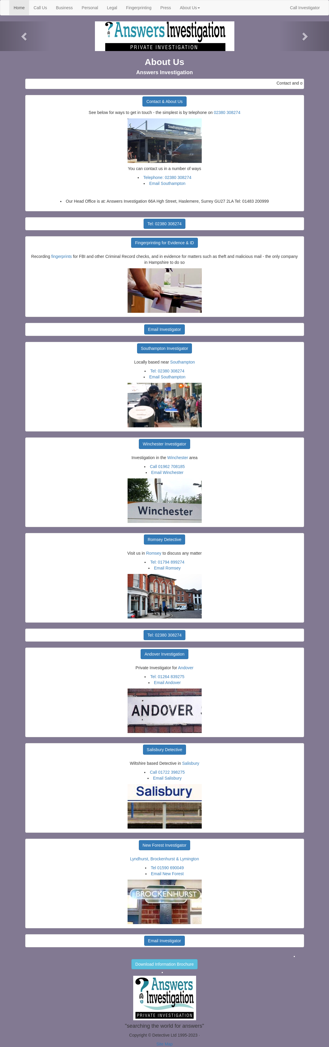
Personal (90, 7)
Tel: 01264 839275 (167, 676)
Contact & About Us (164, 101)
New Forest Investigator (165, 845)
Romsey (153, 553)
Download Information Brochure (164, 964)
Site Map (164, 1044)
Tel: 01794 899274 (167, 562)
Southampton (182, 362)
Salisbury (190, 763)
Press (165, 7)
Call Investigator (305, 7)
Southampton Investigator (164, 348)
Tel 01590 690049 (167, 867)
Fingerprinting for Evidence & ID (164, 242)
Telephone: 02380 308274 (167, 177)
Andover (185, 667)
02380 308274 (227, 112)
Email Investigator (164, 329)
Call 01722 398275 (167, 772)
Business (64, 7)
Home (21, 7)
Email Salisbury (167, 778)
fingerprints (61, 256)
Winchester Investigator (164, 444)
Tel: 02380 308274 (164, 223)
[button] (24, 36)
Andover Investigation (164, 654)
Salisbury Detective (164, 749)
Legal (112, 7)
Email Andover (167, 682)
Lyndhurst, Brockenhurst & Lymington (164, 858)
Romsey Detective (165, 539)
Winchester (177, 457)
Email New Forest (167, 873)
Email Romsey (167, 568)
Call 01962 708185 (167, 466)
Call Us (40, 7)
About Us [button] (190, 7)
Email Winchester (167, 472)
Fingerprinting (139, 7)
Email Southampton (167, 183)
